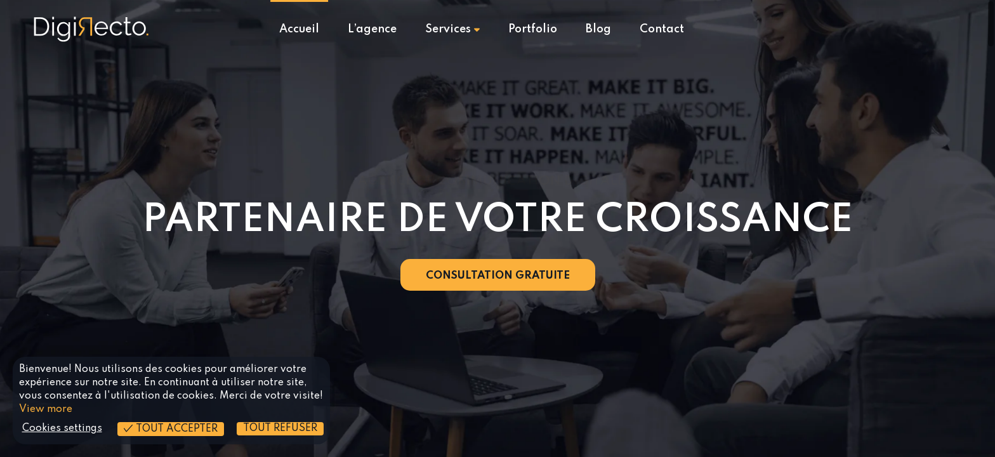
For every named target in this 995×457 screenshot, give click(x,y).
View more (45, 409)
